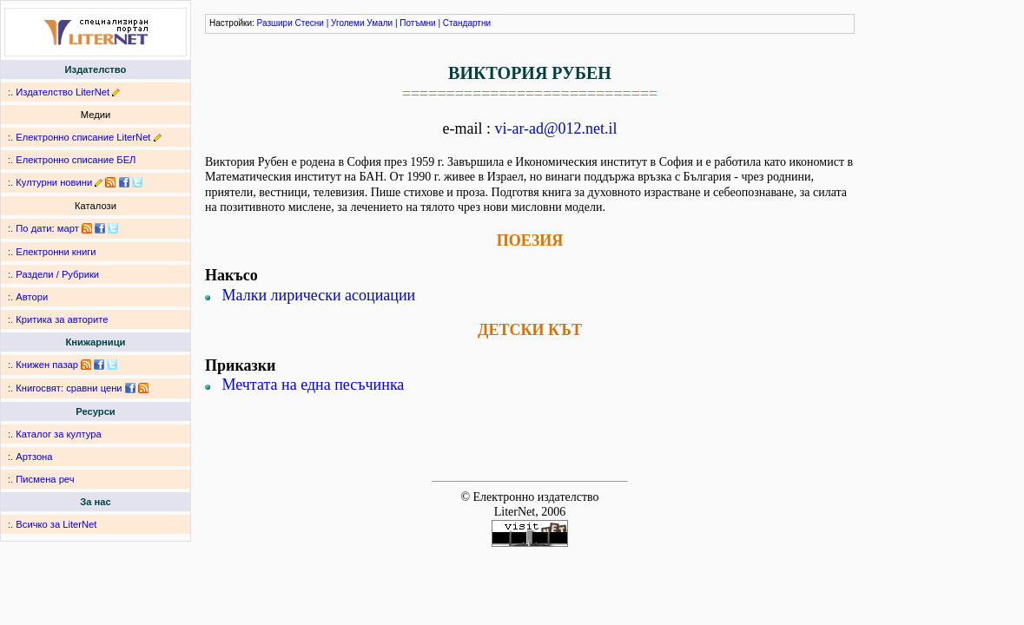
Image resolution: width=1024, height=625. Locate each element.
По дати (33, 228)
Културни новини (54, 182)
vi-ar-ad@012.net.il (555, 128)
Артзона (34, 456)
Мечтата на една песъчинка (313, 384)
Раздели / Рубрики (57, 274)
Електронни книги (56, 252)
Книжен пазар (47, 364)
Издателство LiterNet (62, 92)
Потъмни (417, 23)
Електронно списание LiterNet (83, 137)
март (68, 228)
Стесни (309, 23)
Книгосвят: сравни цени (69, 388)
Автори (32, 297)
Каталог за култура (58, 434)
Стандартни (467, 23)
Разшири (275, 23)
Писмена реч (45, 479)
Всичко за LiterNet (56, 524)
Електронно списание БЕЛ (75, 160)
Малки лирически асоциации (319, 295)
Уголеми (348, 23)
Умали (380, 23)
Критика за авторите (62, 319)
